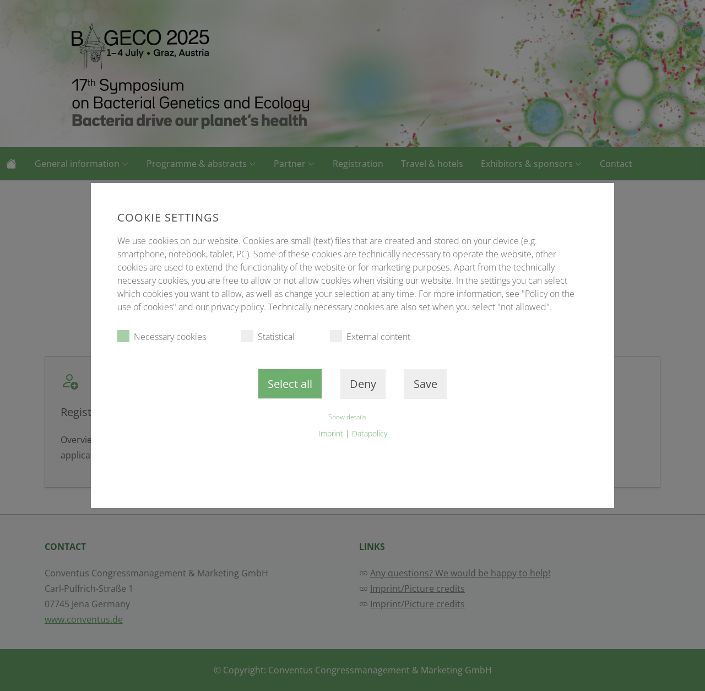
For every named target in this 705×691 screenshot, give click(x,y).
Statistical (268, 336)
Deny (363, 383)
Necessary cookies (161, 336)
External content (370, 336)
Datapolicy (369, 433)
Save (425, 383)
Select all (290, 383)
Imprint (330, 433)
